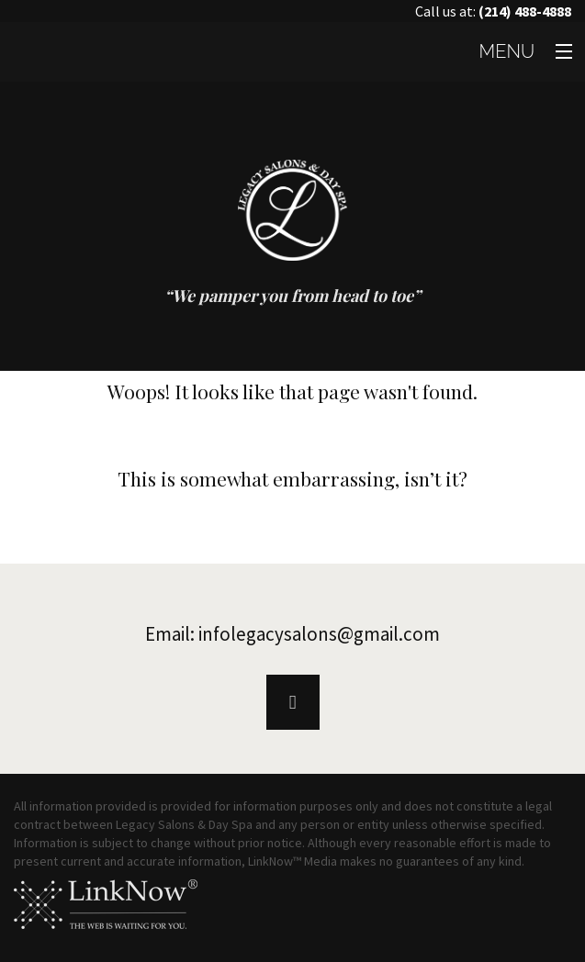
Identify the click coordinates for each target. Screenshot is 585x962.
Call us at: (493, 11)
